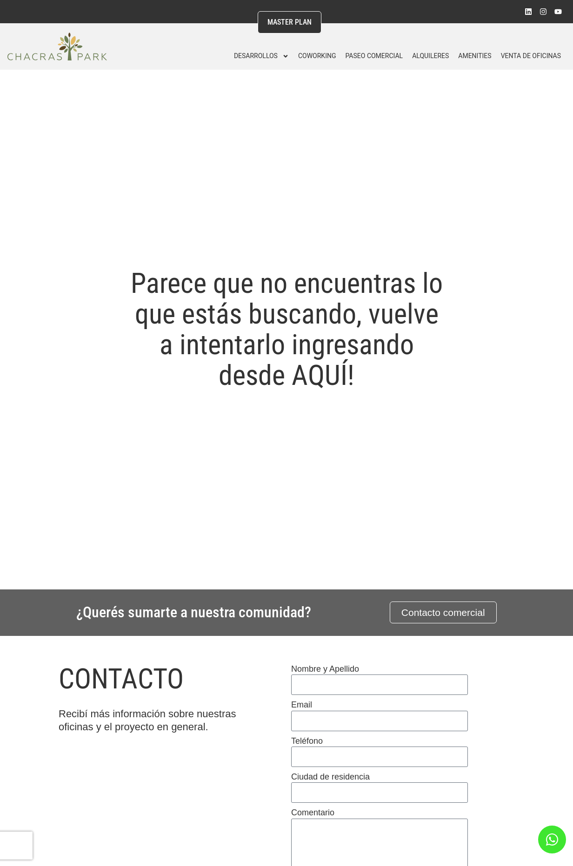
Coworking (317, 55)
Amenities (474, 55)
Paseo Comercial (374, 55)
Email (301, 704)
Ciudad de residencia (330, 776)
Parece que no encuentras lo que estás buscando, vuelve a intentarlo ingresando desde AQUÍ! (287, 329)
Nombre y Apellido (325, 669)
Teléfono (307, 741)
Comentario (312, 812)
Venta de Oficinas (531, 55)
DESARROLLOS (261, 56)
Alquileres (430, 55)
